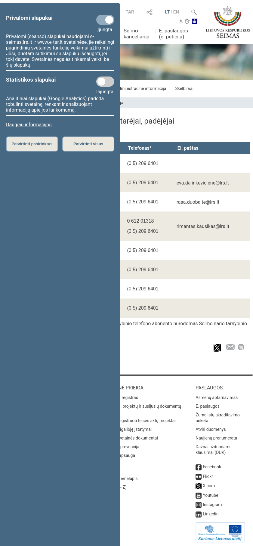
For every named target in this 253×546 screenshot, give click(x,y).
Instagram (212, 504)
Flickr (208, 476)
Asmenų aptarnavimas (217, 397)
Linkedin (210, 514)
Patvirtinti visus (88, 144)
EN (176, 12)
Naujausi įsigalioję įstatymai (125, 429)
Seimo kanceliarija (137, 34)
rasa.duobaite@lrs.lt (198, 202)
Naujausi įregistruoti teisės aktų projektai (137, 420)
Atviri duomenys (211, 429)
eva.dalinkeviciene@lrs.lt (203, 183)
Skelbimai (184, 88)
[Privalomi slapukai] (105, 20)
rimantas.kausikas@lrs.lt (203, 226)
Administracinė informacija (141, 88)
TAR (129, 12)
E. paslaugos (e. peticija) (173, 34)
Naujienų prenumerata (216, 438)
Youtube (210, 495)
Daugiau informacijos (28, 125)
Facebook (212, 466)
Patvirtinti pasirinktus (31, 144)
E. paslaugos (208, 406)
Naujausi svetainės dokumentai (128, 438)
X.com (209, 485)
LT (167, 12)
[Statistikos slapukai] (105, 81)
